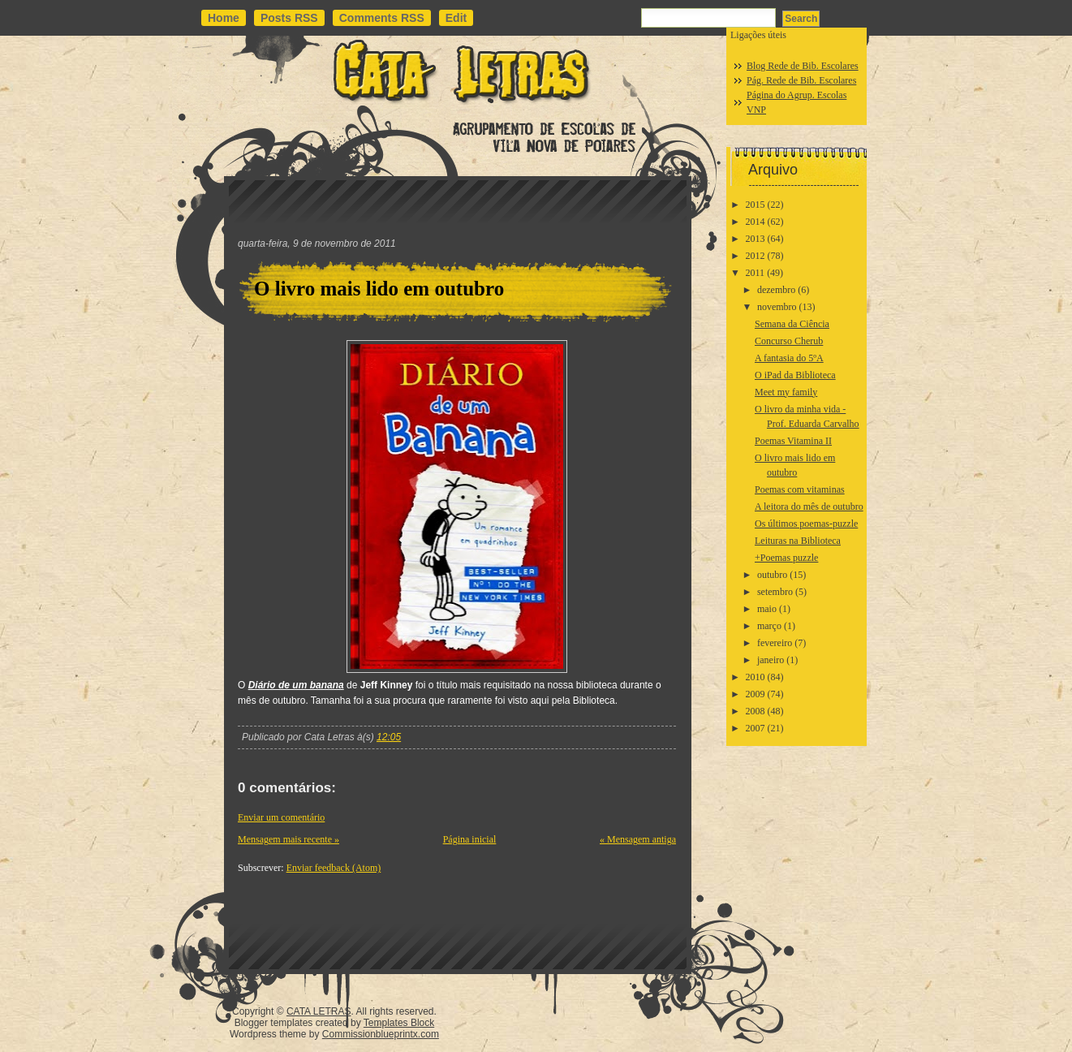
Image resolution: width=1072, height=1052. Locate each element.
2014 (755, 221)
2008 (755, 711)
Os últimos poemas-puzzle (806, 523)
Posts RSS (289, 17)
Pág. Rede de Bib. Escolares (801, 80)
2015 (755, 204)
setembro (775, 591)
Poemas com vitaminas (800, 489)
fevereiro (774, 643)
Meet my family (786, 392)
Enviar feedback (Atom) (333, 867)
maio (767, 608)
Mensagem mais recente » (288, 839)
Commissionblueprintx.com (380, 1034)
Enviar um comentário (281, 817)
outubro (772, 574)
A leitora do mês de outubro (809, 506)
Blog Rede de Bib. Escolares (803, 65)
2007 (755, 728)
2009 (755, 694)
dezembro (776, 289)
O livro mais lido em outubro (379, 289)
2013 (755, 238)
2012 (755, 255)
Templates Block (399, 1022)
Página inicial (470, 839)
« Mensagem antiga (638, 839)
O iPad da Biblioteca (795, 375)
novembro (777, 307)
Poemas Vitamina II (793, 440)
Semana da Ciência (792, 324)
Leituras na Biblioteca (798, 540)
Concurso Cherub (789, 341)
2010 (755, 677)
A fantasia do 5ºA (789, 358)
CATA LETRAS (318, 1011)
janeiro (770, 660)
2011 (755, 272)
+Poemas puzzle (786, 557)
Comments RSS (381, 17)
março (769, 626)
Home (223, 17)
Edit (456, 17)
